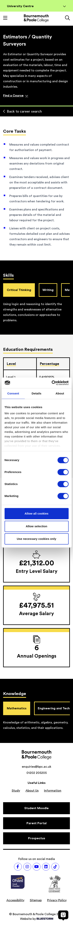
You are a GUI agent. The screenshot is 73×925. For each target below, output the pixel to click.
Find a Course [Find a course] (15, 95)
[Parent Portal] (36, 823)
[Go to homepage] (36, 18)
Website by (36, 918)
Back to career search (22, 111)
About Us (32, 790)
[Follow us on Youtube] (36, 867)
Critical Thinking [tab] (19, 290)
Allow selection (36, 526)
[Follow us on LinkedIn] (46, 867)
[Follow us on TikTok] (55, 867)
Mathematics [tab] (16, 708)
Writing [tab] (48, 290)
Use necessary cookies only (36, 538)
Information (52, 790)
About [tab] (59, 393)
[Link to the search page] (67, 18)
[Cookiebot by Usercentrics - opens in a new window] (52, 382)
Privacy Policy (57, 900)
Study (16, 790)
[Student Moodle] (36, 808)
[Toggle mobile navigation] (5, 18)
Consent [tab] (13, 393)
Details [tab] (36, 393)
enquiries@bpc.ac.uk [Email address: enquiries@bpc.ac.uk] (36, 766)
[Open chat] (63, 915)
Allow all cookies (36, 513)
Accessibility (15, 900)
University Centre (36, 6)
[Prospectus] (36, 838)
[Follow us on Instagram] (27, 867)
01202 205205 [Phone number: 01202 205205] (36, 772)
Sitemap (36, 900)
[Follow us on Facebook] (18, 867)
